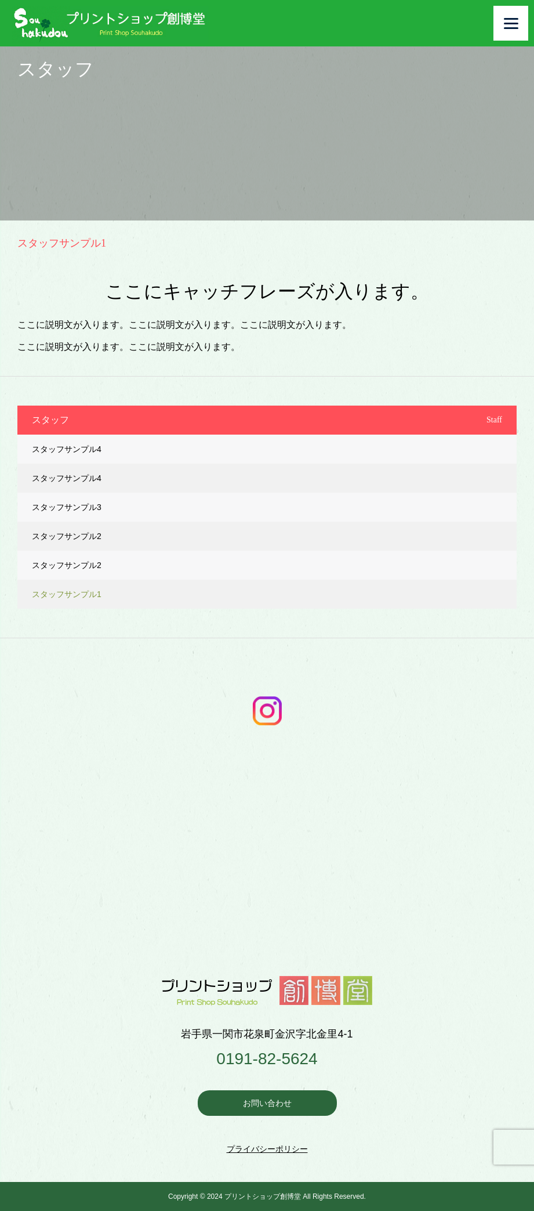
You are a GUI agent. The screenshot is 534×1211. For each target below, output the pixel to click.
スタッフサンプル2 (66, 536)
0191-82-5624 (266, 1059)
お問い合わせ (267, 1103)
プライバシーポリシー (267, 1149)
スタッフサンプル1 (66, 594)
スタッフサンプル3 (66, 507)
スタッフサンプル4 (66, 449)
